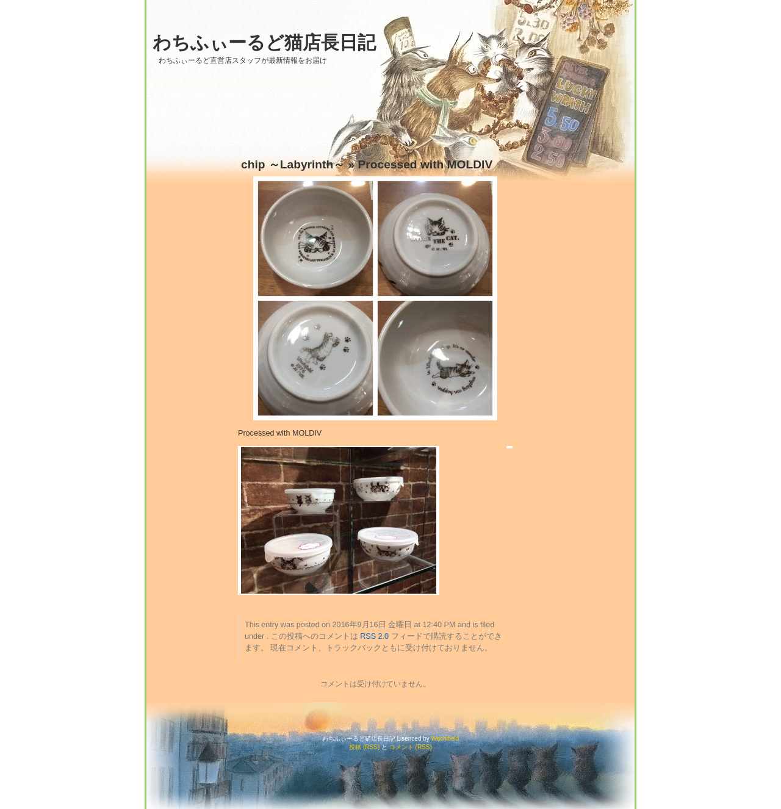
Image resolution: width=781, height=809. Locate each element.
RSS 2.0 (374, 636)
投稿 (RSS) (364, 747)
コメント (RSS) (410, 747)
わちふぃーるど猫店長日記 (264, 42)
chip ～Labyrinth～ (293, 164)
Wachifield (445, 738)
